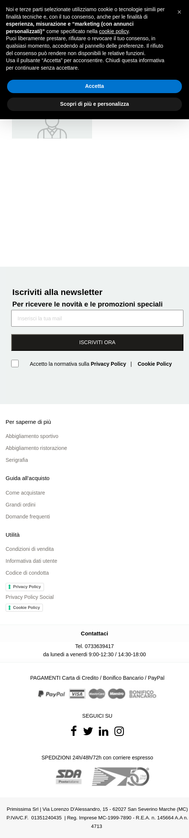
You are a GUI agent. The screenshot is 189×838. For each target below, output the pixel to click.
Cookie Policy (26, 607)
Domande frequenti (28, 517)
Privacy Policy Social (30, 597)
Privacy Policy (27, 586)
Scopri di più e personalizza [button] (94, 104)
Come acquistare (25, 493)
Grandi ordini (20, 505)
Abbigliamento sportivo (32, 436)
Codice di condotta (27, 573)
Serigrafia (17, 460)
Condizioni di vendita (30, 549)
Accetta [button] (94, 86)
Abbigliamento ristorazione (36, 448)
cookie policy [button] (114, 31)
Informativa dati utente (31, 561)
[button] (179, 12)
